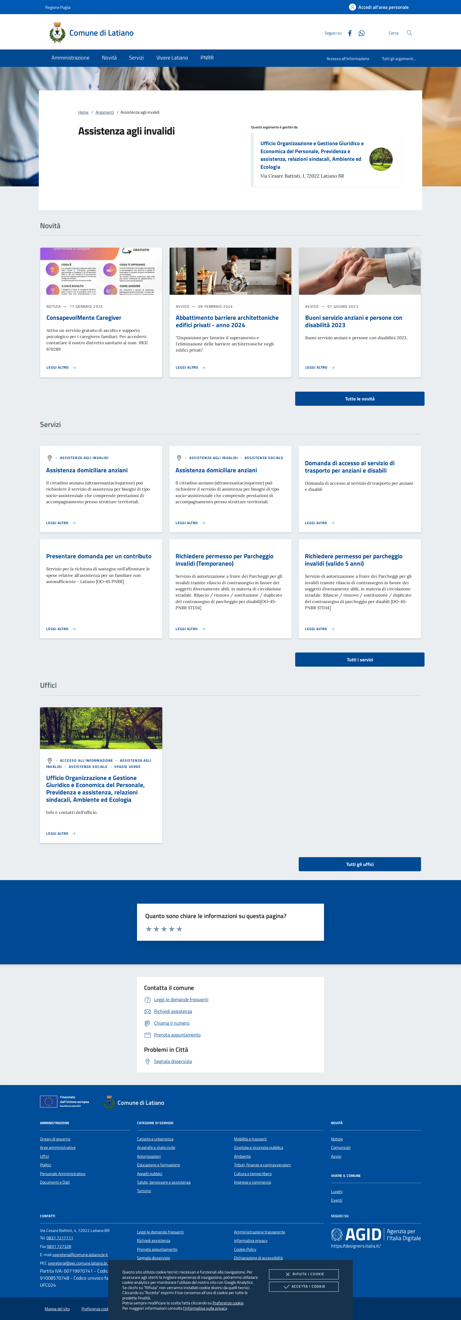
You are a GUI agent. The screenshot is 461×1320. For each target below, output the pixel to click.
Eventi (336, 1200)
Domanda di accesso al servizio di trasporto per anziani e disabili (350, 466)
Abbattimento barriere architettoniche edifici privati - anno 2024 (227, 321)
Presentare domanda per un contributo (98, 556)
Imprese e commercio (252, 1182)
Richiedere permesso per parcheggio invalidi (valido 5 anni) (353, 559)
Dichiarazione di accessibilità (258, 1258)
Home (83, 112)
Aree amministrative (58, 1147)
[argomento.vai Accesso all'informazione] (87, 760)
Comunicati (340, 1147)
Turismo (144, 1190)
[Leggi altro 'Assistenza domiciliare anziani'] (61, 523)
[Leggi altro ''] (61, 833)
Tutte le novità (360, 398)
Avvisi (336, 1156)
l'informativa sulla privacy (205, 1308)
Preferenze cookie (228, 1303)
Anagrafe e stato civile (156, 1147)
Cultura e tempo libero (253, 1173)
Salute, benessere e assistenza (164, 1182)
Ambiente (242, 1156)
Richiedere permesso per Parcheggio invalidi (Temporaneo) (224, 559)
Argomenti (105, 112)
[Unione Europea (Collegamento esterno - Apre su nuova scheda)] (66, 1102)
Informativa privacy (251, 1240)
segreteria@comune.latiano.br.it (80, 1254)
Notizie (337, 1139)
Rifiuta (303, 1274)
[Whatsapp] (359, 33)
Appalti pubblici (149, 1173)
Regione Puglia (58, 7)
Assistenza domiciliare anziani (87, 470)
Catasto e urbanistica (155, 1139)
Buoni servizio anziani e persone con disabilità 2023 (353, 321)
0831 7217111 (59, 1238)
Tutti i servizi (360, 659)
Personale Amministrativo (62, 1173)
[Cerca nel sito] (409, 33)
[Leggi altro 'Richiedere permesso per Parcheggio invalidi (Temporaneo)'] (191, 629)
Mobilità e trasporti (250, 1139)
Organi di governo (55, 1139)
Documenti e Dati (55, 1182)
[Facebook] (347, 33)
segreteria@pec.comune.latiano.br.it (79, 1263)
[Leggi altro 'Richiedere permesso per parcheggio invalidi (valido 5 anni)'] (320, 629)
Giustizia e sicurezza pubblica (258, 1147)
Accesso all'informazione (348, 58)
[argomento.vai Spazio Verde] (127, 766)
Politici (45, 1165)
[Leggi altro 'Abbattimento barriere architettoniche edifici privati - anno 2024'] (191, 367)
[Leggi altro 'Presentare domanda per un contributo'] (61, 629)
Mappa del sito (57, 1309)
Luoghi (337, 1191)
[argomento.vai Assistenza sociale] (264, 458)
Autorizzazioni (149, 1156)
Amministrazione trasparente (259, 1232)
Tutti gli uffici (360, 864)
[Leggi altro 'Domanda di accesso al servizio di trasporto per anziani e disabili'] (320, 523)
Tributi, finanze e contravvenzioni (262, 1165)
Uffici (44, 1156)
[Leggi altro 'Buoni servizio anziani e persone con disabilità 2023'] (320, 367)
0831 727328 (59, 1246)
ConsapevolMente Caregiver (83, 317)
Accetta (303, 1286)
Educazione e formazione (158, 1165)
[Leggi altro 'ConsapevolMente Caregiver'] (61, 367)
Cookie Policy (245, 1249)
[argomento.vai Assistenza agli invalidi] (84, 458)
